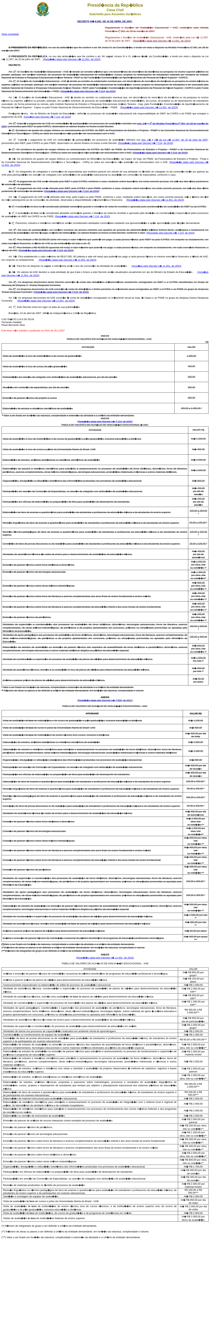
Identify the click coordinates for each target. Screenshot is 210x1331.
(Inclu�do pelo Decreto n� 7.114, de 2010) (47, 116)
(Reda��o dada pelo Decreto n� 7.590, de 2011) (105, 700)
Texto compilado (10, 34)
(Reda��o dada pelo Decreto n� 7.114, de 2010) (88, 91)
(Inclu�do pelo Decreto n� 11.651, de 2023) (156, 266)
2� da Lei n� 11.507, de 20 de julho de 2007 (181, 139)
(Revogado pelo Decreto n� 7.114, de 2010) (170, 232)
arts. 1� (142, 123)
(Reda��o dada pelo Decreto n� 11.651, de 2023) (72, 59)
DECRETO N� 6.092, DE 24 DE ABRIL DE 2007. (105, 21)
